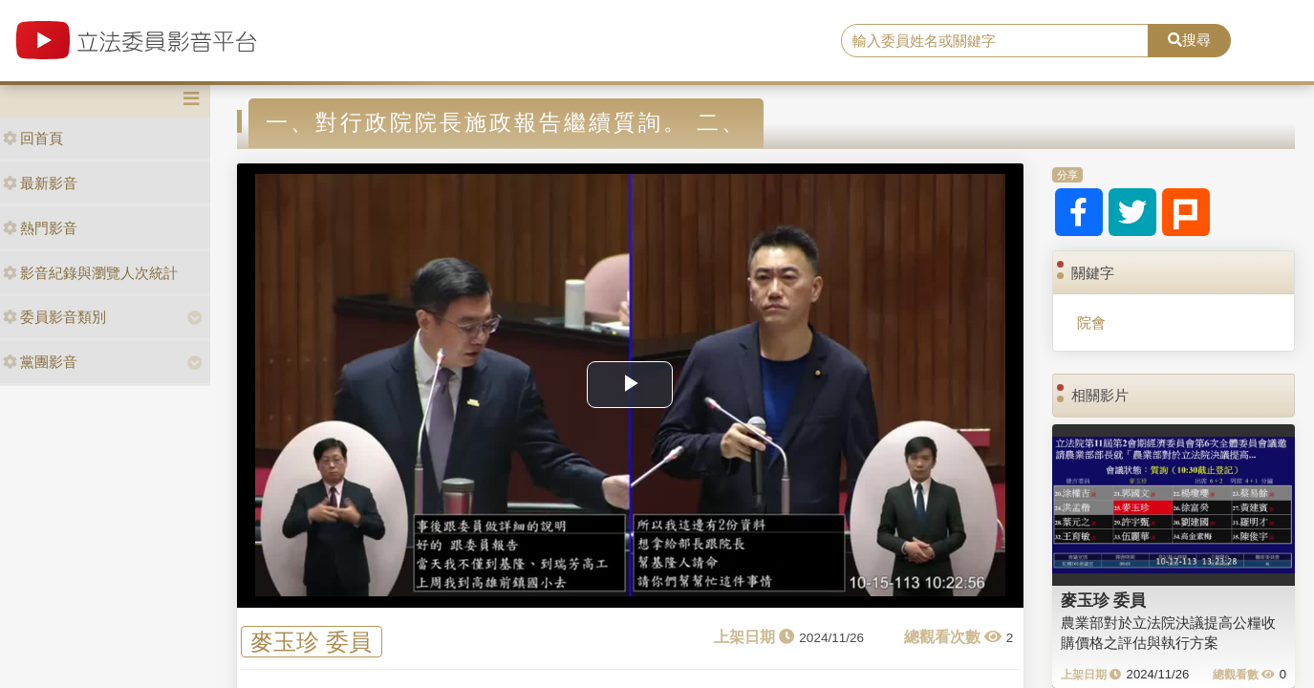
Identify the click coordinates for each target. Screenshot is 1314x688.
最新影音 (40, 183)
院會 (1091, 322)
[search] (995, 41)
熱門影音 (40, 228)
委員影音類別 (54, 317)
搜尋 (1189, 40)
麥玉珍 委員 (311, 642)
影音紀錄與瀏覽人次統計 (90, 273)
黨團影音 (40, 362)
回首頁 (33, 138)
